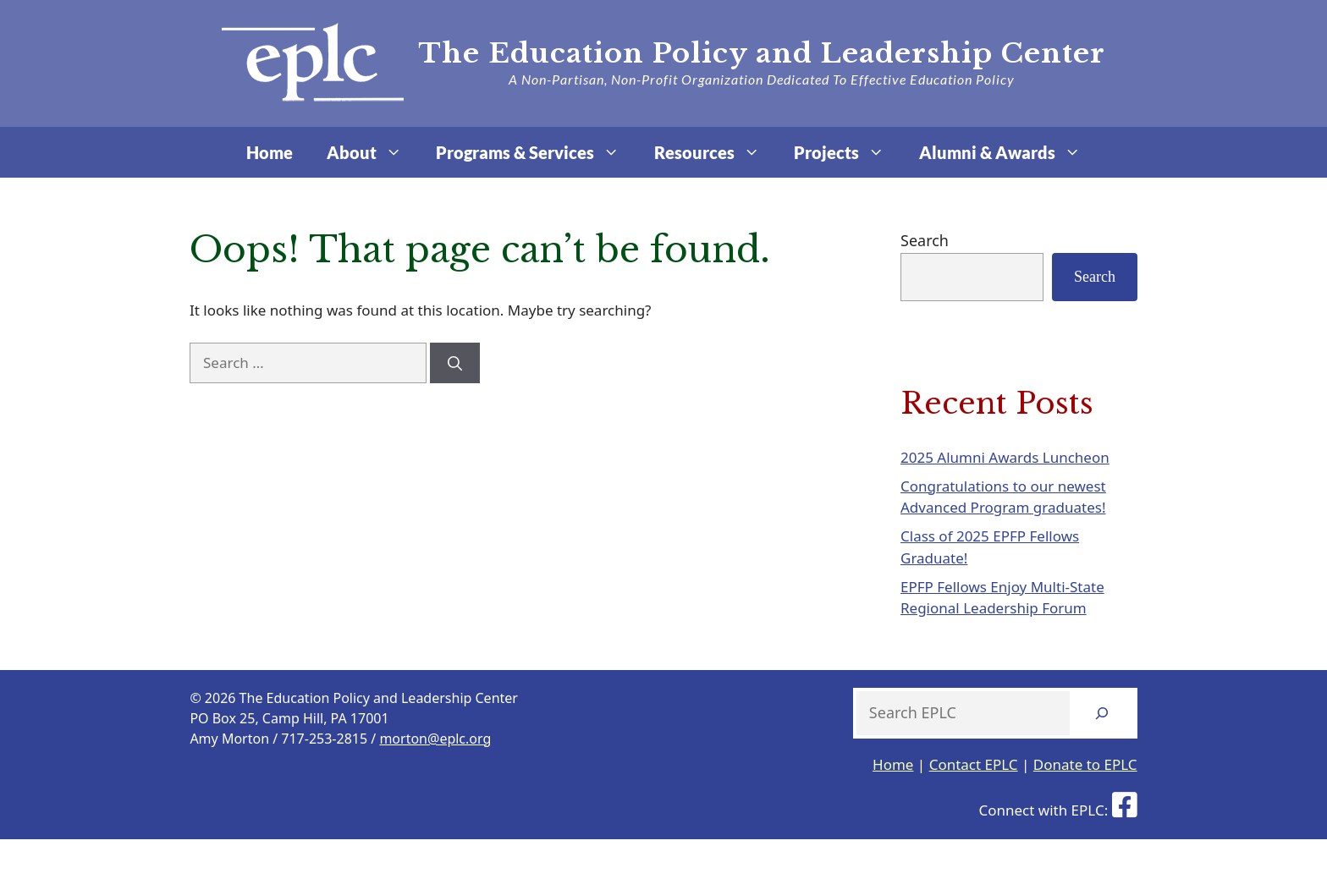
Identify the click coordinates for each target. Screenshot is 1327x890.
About (373, 152)
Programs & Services (536, 152)
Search (924, 240)
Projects (847, 152)
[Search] (455, 363)
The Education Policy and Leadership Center (761, 53)
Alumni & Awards (1008, 152)
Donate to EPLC (1085, 764)
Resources (715, 152)
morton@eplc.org (435, 738)
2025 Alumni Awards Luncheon (1005, 457)
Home (269, 152)
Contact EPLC (973, 764)
